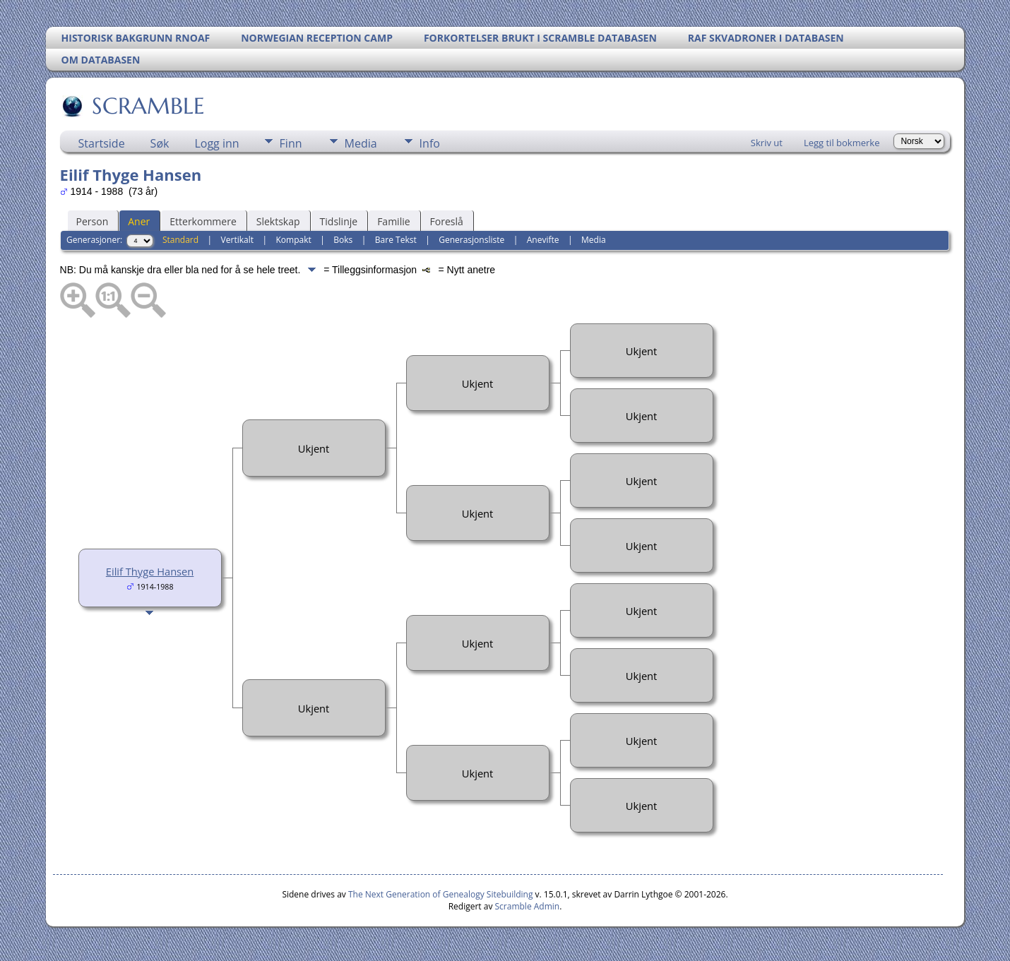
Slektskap (278, 221)
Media (361, 143)
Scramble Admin (527, 906)
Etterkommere (203, 221)
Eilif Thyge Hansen (150, 571)
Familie (393, 221)
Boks (342, 240)
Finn (291, 143)
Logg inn (216, 143)
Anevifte (543, 240)
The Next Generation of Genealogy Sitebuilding (440, 894)
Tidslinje (339, 221)
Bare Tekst (396, 240)
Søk (160, 143)
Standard (180, 240)
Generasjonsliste (471, 240)
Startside (101, 143)
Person (92, 221)
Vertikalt (237, 240)
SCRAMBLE (147, 106)
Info (430, 143)
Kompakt (293, 240)
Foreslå (446, 221)
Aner (139, 221)
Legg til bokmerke (842, 142)
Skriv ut (767, 142)
